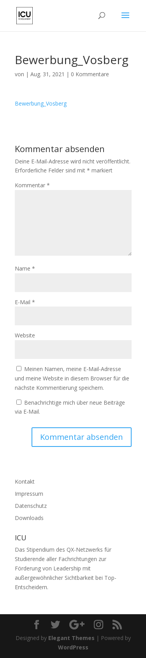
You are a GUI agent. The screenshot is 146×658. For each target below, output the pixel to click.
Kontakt (25, 481)
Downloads (29, 518)
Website (25, 335)
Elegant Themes (71, 638)
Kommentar (32, 185)
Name (25, 268)
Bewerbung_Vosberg (41, 103)
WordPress (73, 647)
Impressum (29, 493)
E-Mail (25, 302)
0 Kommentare (90, 74)
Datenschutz (31, 505)
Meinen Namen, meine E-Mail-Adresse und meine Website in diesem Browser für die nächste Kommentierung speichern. (72, 378)
